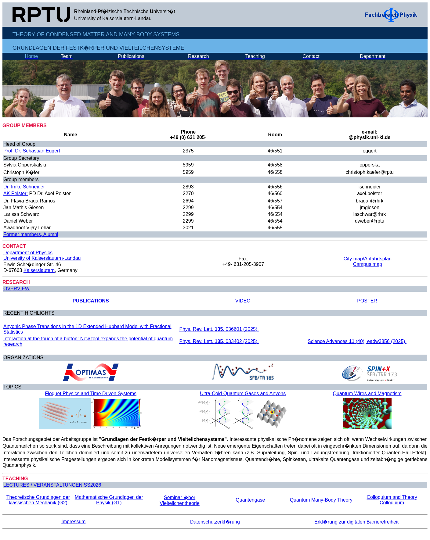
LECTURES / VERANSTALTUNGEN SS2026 (52, 485)
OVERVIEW (16, 288)
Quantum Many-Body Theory (321, 499)
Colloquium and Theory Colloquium (392, 500)
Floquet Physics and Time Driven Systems (90, 393)
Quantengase (250, 499)
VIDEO (243, 300)
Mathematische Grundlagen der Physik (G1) (109, 500)
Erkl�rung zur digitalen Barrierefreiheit (356, 521)
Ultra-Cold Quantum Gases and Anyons (243, 393)
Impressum (73, 521)
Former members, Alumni (30, 234)
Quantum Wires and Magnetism (367, 393)
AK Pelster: (15, 193)
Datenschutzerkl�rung (215, 521)
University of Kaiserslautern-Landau (42, 258)
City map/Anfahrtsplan (368, 258)
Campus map (367, 264)
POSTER (367, 300)
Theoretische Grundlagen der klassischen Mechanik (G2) (38, 500)
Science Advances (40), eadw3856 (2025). (357, 341)
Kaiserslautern (39, 270)
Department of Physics (27, 252)
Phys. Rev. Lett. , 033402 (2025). (218, 341)
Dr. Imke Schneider (24, 186)
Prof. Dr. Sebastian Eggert (31, 150)
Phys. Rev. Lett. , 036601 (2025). (218, 329)
